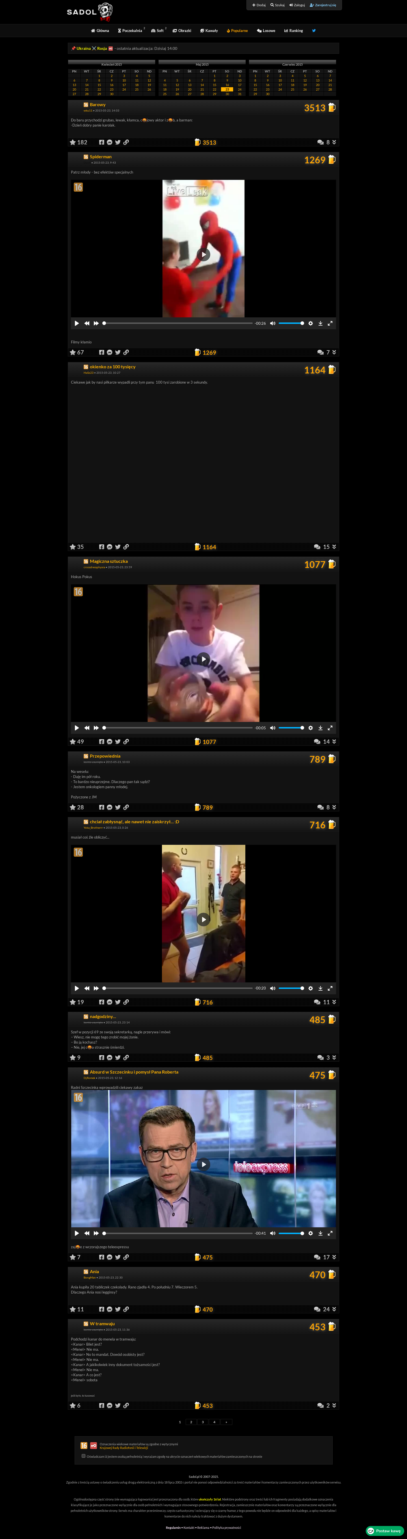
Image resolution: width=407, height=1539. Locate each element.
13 (74, 85)
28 (86, 94)
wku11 (88, 110)
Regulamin (173, 1527)
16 (111, 85)
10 (124, 80)
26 (149, 89)
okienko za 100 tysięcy (113, 366)
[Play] (76, 323)
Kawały (209, 30)
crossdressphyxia (94, 567)
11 (136, 80)
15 (99, 85)
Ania (94, 1271)
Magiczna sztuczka (109, 561)
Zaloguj (297, 5)
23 (111, 89)
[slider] (177, 323)
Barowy (98, 104)
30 (111, 94)
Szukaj (277, 5)
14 (86, 85)
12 (149, 80)
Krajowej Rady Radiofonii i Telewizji (124, 1448)
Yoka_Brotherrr (93, 827)
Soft (157, 30)
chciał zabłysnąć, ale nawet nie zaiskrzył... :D (134, 821)
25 (136, 89)
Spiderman (101, 156)
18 (136, 85)
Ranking (293, 30)
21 (86, 89)
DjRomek (89, 1078)
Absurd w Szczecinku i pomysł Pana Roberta (134, 1071)
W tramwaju (102, 1323)
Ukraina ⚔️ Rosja (92, 48)
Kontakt (188, 1527)
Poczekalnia (130, 30)
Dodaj (259, 5)
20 (74, 89)
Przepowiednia (105, 755)
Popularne (237, 30)
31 (239, 94)
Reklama (203, 1527)
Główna (100, 30)
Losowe (266, 30)
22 (99, 89)
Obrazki (182, 30)
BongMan (90, 1277)
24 (124, 89)
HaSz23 (89, 372)
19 (149, 85)
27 (74, 94)
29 (99, 94)
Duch (87, 162)
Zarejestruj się (323, 5)
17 (124, 85)
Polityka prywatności (226, 1527)
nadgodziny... (103, 1016)
